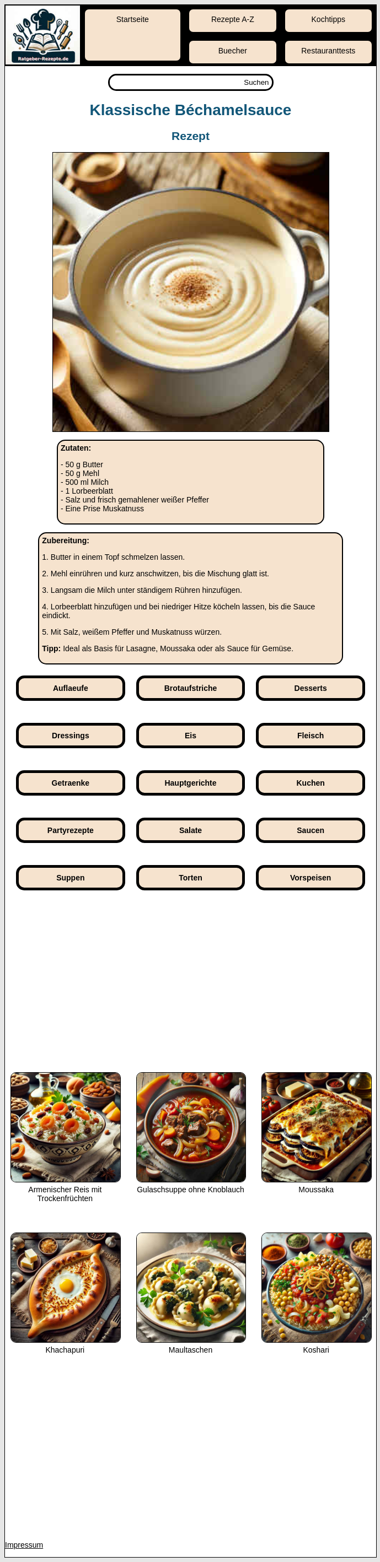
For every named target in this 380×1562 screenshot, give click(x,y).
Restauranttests (328, 50)
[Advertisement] (190, 989)
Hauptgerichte (190, 783)
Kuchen (311, 783)
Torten (190, 877)
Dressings (70, 735)
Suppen (70, 877)
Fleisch (310, 735)
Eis (190, 735)
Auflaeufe (70, 688)
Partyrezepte (70, 830)
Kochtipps (328, 19)
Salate (190, 830)
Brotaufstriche (190, 688)
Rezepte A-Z (232, 19)
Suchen (256, 82)
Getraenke (70, 783)
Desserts (311, 688)
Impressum (24, 1545)
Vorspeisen (310, 877)
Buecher (232, 50)
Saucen (310, 830)
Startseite (132, 19)
